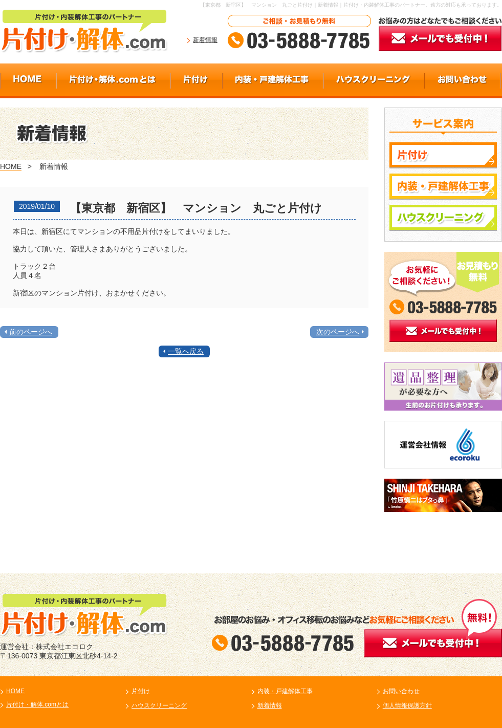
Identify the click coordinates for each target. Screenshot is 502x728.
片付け (141, 691)
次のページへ (337, 332)
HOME (10, 166)
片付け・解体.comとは (37, 704)
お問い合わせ (401, 691)
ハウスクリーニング (159, 705)
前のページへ (30, 332)
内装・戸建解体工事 (285, 691)
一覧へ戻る (186, 351)
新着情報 (205, 40)
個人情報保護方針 (407, 705)
